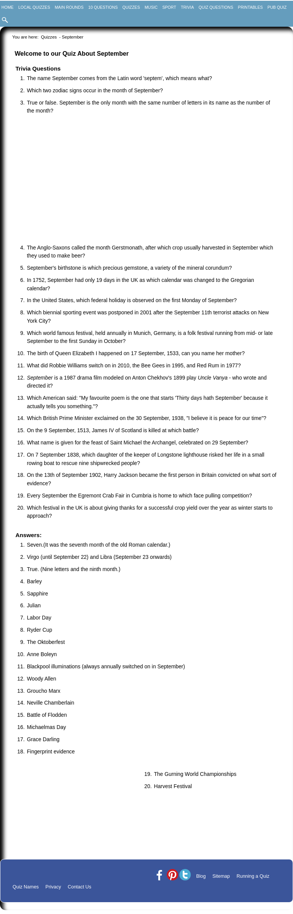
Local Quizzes (34, 7)
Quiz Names (26, 887)
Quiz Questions (216, 7)
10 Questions (103, 7)
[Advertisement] (150, 180)
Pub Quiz (277, 7)
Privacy (53, 887)
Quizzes (131, 7)
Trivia (187, 7)
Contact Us (79, 887)
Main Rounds (69, 7)
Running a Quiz (253, 876)
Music (151, 7)
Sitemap (221, 876)
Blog (201, 876)
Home (8, 7)
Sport (169, 7)
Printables (250, 7)
